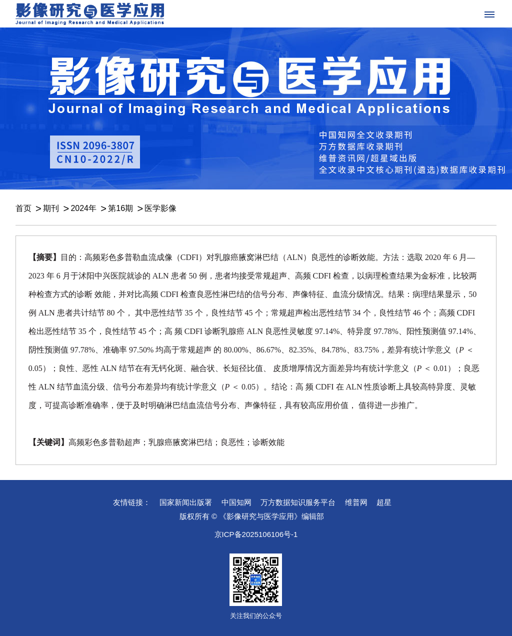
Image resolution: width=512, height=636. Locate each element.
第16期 (120, 208)
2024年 (83, 208)
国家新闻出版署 (186, 502)
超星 (384, 502)
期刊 (51, 208)
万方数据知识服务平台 (298, 502)
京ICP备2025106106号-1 (256, 534)
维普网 (356, 502)
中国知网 (237, 502)
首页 (24, 208)
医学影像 (160, 208)
